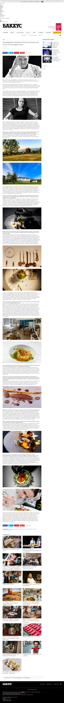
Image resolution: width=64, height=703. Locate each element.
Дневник (1, 6)
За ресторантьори (32, 35)
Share (5, 52)
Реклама (42, 684)
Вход (1, 20)
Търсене (15, 21)
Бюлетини (2, 16)
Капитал (1, 5)
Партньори (23, 35)
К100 (1, 13)
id (0, 4)
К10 (0, 12)
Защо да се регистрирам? (5, 18)
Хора (34, 32)
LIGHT (10, 699)
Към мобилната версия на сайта (32, 689)
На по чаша (20, 32)
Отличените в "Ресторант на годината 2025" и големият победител (51, 52)
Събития (48, 32)
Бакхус (1, 7)
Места (28, 32)
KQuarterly (2, 11)
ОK (42, 1)
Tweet (11, 52)
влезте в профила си (17, 677)
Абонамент (49, 684)
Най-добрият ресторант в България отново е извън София (52, 59)
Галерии (40, 32)
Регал (1, 9)
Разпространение (51, 27)
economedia (2, 3)
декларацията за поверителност (34, 1)
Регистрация (2, 15)
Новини (5, 32)
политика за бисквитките (25, 1)
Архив (54, 28)
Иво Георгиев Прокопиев (22, 694)
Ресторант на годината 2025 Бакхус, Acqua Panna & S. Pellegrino (51, 45)
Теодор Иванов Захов (29, 694)
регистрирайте (27, 677)
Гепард (1, 14)
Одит (1, 8)
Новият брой (57, 32)
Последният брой (52, 26)
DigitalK (1, 10)
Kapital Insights (9, 700)
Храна (12, 32)
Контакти (41, 35)
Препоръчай (28, 525)
